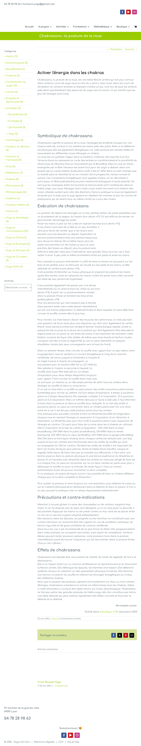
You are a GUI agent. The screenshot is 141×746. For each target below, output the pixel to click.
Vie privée (73, 742)
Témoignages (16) (16, 192)
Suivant (130, 49)
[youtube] (128, 12)
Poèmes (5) (12, 179)
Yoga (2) (13, 133)
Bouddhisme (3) (17, 114)
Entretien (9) (13, 108)
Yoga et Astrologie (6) (17, 219)
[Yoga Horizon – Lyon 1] (24, 15)
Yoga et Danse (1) (16, 237)
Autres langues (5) (17, 62)
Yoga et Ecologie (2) (18, 244)
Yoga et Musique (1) (17, 250)
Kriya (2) (10, 166)
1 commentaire (61, 686)
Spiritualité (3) (16, 127)
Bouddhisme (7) (15, 69)
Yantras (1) (12, 211)
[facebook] (122, 12)
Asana (54, 619)
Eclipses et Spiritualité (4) (14, 100)
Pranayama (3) (14, 185)
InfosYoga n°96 (109, 612)
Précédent (116, 49)
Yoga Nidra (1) (14, 266)
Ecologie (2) (15, 121)
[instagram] (134, 12)
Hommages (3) (14, 140)
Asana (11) (11, 56)
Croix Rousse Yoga (49, 682)
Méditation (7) (14, 172)
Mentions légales (44, 742)
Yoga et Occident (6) (16, 258)
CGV (60, 742)
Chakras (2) (13, 75)
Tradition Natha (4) (17, 205)
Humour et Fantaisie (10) (13, 158)
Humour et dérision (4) (18, 148)
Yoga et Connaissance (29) (17, 229)
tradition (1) (13, 198)
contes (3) (11, 92)
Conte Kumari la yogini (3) (16, 84)
